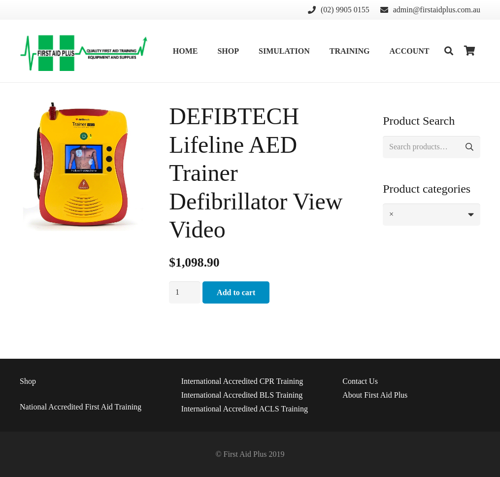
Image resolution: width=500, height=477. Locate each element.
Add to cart (236, 292)
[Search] (449, 51)
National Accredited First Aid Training (80, 407)
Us (360, 381)
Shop (28, 381)
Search (469, 147)
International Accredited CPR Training (242, 381)
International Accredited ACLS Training (244, 409)
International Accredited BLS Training (242, 395)
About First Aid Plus (374, 395)
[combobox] (431, 215)
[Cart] (469, 51)
